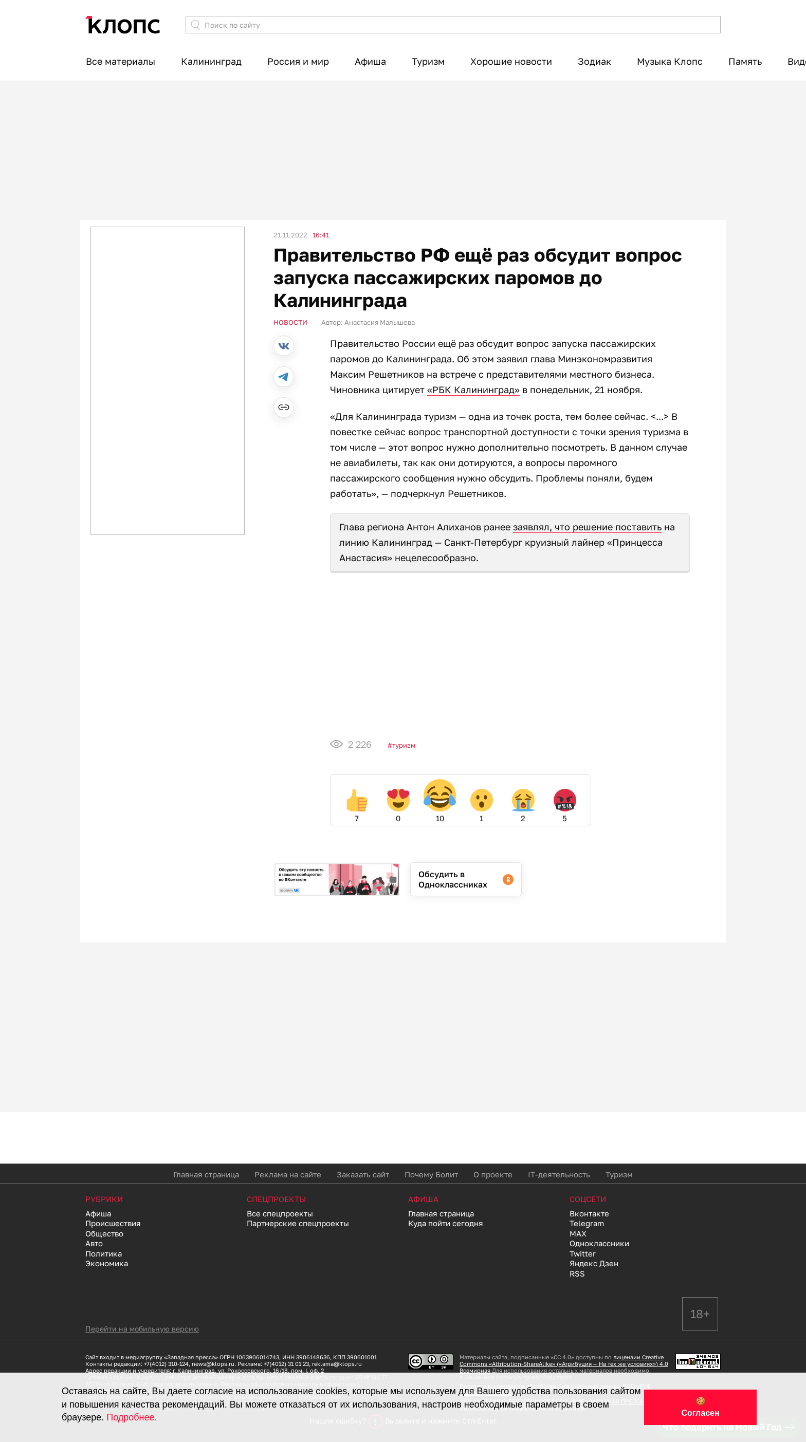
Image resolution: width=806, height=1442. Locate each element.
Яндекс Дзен (594, 1263)
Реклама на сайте (287, 1174)
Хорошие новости (511, 61)
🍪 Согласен (700, 1407)
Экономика (106, 1263)
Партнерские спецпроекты (298, 1223)
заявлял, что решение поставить (587, 526)
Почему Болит (431, 1174)
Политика (103, 1253)
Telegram (587, 1223)
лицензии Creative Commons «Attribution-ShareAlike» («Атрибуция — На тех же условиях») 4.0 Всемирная (564, 1364)
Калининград (211, 61)
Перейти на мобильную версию (142, 1328)
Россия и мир (298, 61)
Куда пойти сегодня (445, 1223)
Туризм (428, 61)
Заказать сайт (363, 1174)
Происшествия (113, 1223)
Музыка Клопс (670, 61)
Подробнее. (131, 1417)
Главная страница (206, 1174)
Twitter (583, 1253)
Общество (104, 1233)
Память (745, 61)
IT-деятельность (559, 1174)
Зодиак (594, 61)
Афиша (370, 61)
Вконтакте (589, 1213)
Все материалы (120, 61)
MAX (578, 1233)
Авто (94, 1243)
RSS (577, 1273)
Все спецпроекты (280, 1213)
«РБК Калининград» (473, 389)
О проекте (492, 1174)
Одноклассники (599, 1243)
